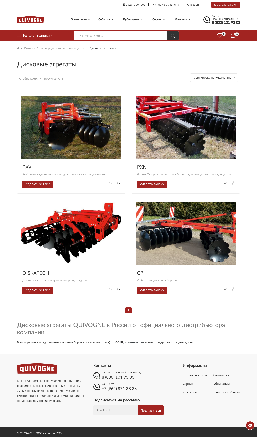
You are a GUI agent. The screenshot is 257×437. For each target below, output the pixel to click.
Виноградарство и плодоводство (62, 48)
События (105, 19)
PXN (142, 164)
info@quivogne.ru (168, 4)
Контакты (183, 19)
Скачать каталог (227, 4)
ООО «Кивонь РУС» (49, 431)
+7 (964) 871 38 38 (119, 387)
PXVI (27, 164)
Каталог (29, 48)
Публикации (132, 19)
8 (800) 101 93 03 (226, 23)
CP (140, 270)
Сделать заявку (38, 182)
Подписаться (150, 408)
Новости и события (225, 394)
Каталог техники (195, 374)
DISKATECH (35, 270)
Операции (195, 4)
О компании (80, 19)
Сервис (158, 19)
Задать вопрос (135, 4)
